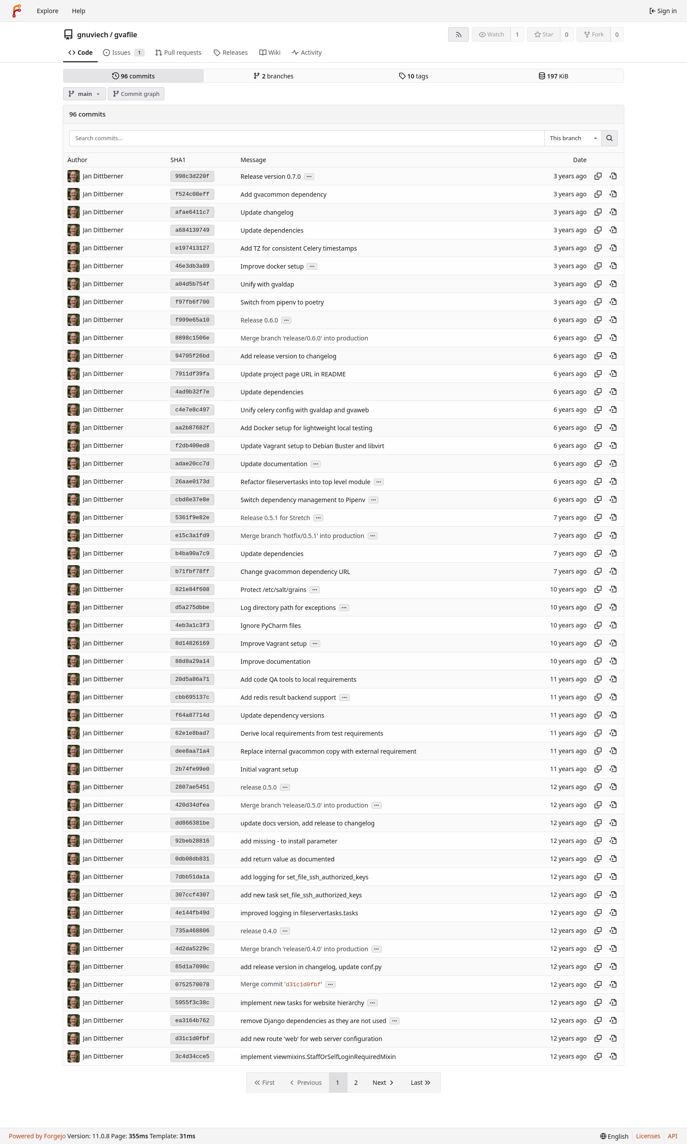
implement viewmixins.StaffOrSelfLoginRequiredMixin (318, 1056)
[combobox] (572, 138)
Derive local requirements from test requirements (312, 733)
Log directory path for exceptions (288, 607)
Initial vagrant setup (269, 769)
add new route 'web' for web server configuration (311, 1038)
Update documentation (274, 464)
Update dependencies (272, 230)
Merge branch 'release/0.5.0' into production (304, 805)
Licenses (648, 1136)
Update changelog (267, 212)
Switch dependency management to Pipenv (303, 500)
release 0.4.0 (259, 931)
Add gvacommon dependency (283, 194)
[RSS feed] (458, 34)
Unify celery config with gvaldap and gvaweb (305, 410)
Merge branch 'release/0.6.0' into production (304, 338)
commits (133, 76)
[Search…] (609, 138)
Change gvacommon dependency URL (295, 571)
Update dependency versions (282, 715)
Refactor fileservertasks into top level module (306, 482)
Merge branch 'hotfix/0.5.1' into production (302, 535)
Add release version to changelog (288, 356)
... (309, 176)
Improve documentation (276, 661)
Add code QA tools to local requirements (298, 679)
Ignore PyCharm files (271, 625)
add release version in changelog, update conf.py (311, 967)
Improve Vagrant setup (274, 643)
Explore (47, 11)
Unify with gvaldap (267, 284)
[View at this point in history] (613, 176)
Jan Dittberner (103, 176)
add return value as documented (288, 859)
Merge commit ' (263, 984)
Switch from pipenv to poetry (282, 302)
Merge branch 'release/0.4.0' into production (304, 949)
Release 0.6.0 (259, 320)
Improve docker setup (272, 266)
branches (273, 76)
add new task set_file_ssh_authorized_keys (301, 895)
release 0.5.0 (259, 787)
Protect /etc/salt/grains (273, 589)
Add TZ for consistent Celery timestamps (299, 248)
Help (78, 11)
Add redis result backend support (288, 697)
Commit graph (136, 94)
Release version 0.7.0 (271, 176)
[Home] (16, 11)
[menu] (614, 1136)
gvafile (125, 34)
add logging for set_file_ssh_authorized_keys (304, 877)
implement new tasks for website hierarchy (302, 1003)
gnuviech (92, 34)
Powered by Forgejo (37, 1136)
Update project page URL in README (293, 374)
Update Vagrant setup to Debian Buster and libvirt (312, 446)
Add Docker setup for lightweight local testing (306, 428)
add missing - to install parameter (289, 841)
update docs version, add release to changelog (308, 823)
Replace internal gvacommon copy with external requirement (329, 751)
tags (413, 76)
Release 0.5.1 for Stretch (275, 518)
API (672, 1136)
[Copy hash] (598, 176)
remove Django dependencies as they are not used (313, 1020)
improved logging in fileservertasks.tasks (299, 913)
